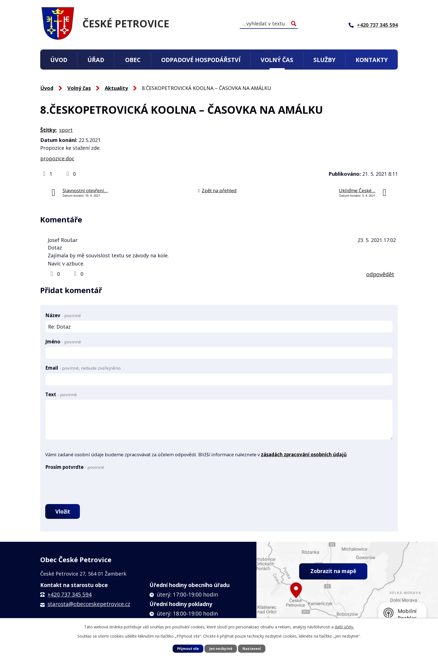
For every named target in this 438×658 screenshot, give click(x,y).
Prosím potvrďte (74, 467)
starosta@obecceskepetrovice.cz (88, 605)
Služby (324, 60)
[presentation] (87, 483)
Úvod (58, 60)
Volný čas (277, 60)
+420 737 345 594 (69, 595)
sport (66, 130)
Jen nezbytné (221, 648)
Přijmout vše (188, 648)
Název (63, 315)
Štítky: (48, 130)
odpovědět (380, 274)
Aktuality (116, 88)
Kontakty (372, 60)
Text (61, 394)
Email (83, 368)
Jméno (63, 341)
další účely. (344, 627)
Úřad (95, 60)
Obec (133, 60)
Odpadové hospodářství (201, 60)
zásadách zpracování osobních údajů (304, 454)
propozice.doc (57, 158)
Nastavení (252, 648)
